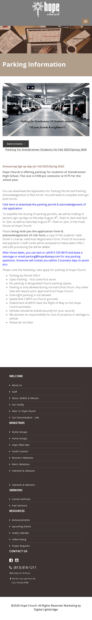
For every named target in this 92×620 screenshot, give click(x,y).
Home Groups (19, 432)
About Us (17, 385)
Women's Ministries (22, 457)
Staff (14, 391)
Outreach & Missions (23, 470)
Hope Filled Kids (20, 444)
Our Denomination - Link (25, 417)
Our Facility (18, 404)
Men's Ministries (21, 464)
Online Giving (19, 539)
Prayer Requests (21, 545)
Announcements (21, 520)
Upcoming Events (21, 526)
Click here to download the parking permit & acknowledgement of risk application (44, 206)
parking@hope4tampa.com (43, 256)
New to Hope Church (24, 411)
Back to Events (16, 143)
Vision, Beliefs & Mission (25, 398)
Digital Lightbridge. (46, 609)
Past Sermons (19, 505)
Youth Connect (20, 451)
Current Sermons (21, 499)
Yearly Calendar (20, 533)
